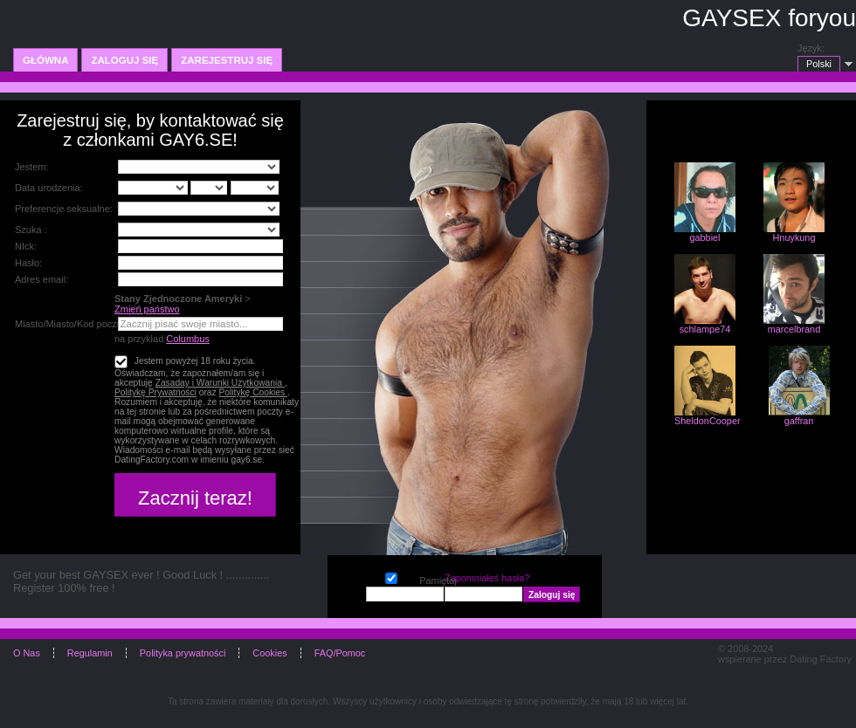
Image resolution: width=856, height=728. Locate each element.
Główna (45, 60)
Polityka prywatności (183, 653)
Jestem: (32, 166)
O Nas (26, 653)
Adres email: (41, 279)
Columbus (188, 338)
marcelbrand (794, 329)
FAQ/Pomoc (340, 653)
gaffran (799, 421)
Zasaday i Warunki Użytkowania (220, 383)
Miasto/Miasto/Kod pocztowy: (77, 324)
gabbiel (704, 237)
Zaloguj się (124, 60)
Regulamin (90, 653)
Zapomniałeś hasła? (487, 578)
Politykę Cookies (252, 392)
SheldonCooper (707, 421)
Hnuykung (794, 237)
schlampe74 (705, 329)
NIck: (26, 246)
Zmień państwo (147, 309)
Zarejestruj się (227, 60)
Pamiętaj (391, 576)
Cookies (269, 653)
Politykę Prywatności (155, 392)
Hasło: (28, 263)
